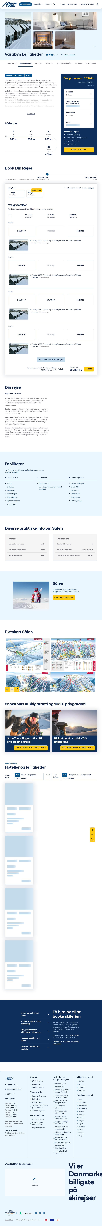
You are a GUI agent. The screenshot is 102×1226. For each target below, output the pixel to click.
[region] (67, 813)
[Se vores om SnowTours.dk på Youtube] (40, 1213)
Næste (89, 369)
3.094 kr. (89, 78)
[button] (51, 245)
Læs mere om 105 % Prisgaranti (77, 748)
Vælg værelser (78, 150)
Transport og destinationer (72, 102)
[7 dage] (16, 193)
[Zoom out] (92, 834)
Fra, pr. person (72, 78)
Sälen (66, 54)
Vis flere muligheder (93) (51, 360)
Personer (70, 112)
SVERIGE (72, 54)
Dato (68, 122)
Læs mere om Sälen (63, 598)
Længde (69, 92)
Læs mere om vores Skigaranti (31, 748)
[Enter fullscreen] (92, 839)
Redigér (61, 369)
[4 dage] (34, 193)
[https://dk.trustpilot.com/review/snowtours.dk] (25, 1213)
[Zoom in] (92, 829)
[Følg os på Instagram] (44, 1213)
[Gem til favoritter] (95, 47)
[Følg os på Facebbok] (36, 1213)
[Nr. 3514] (11, 1213)
